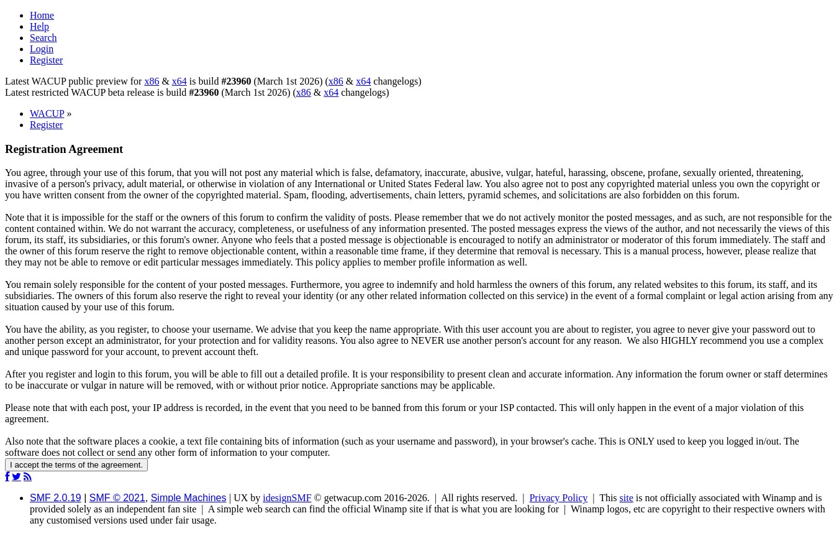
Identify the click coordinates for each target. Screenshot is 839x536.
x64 (179, 81)
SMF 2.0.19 (55, 497)
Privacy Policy (558, 497)
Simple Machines (189, 497)
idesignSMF (287, 497)
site (626, 497)
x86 (151, 81)
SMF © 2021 (117, 497)
